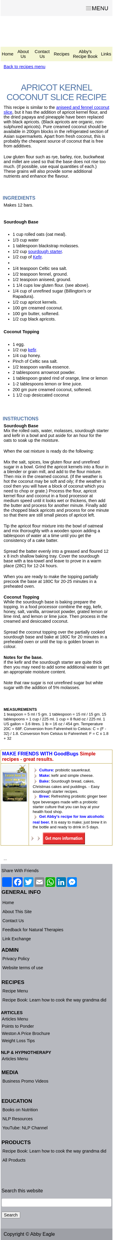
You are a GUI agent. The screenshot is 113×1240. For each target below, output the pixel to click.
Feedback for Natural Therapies (32, 929)
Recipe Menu (15, 991)
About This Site (17, 911)
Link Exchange (16, 938)
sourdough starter (45, 251)
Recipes (61, 54)
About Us (23, 54)
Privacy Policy (16, 958)
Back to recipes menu (24, 66)
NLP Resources (17, 1118)
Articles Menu (15, 1019)
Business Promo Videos (25, 1081)
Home (7, 54)
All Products (14, 1160)
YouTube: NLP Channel (25, 1127)
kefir (32, 349)
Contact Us (42, 54)
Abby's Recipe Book (85, 54)
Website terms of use (22, 967)
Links (106, 54)
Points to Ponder (18, 1026)
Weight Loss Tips (18, 1040)
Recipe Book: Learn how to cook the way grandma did (54, 1000)
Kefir (37, 257)
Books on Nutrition (20, 1109)
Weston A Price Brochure (26, 1033)
